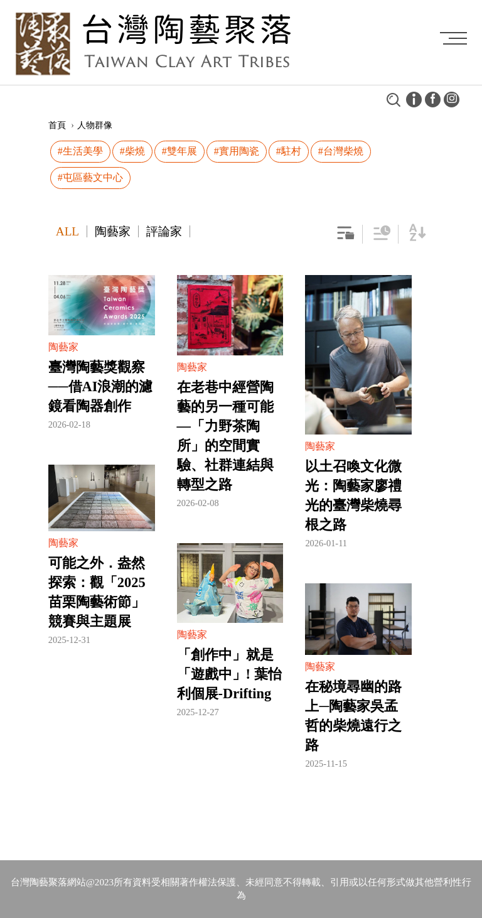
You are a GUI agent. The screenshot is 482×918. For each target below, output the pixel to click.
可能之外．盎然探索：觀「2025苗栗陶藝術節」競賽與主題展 (97, 592)
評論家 (164, 231)
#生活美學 (80, 151)
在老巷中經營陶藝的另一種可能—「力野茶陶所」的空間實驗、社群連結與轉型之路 (225, 435)
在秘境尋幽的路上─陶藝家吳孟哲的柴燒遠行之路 (353, 716)
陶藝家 (113, 231)
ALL (67, 231)
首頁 (57, 125)
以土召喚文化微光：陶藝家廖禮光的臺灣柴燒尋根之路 (353, 495)
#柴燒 (132, 151)
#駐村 (288, 151)
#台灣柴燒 (340, 151)
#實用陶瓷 (236, 151)
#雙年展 (179, 151)
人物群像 (94, 125)
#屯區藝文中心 (90, 177)
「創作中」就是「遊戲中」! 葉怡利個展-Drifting (229, 674)
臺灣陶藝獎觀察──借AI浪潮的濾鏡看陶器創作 (100, 386)
